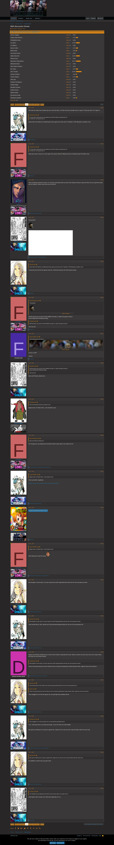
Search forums (19, 21)
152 (27, 104)
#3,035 (101, 615)
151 (23, 104)
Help (100, 835)
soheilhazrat (19, 285)
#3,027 (101, 333)
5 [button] (68, 61)
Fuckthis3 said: (33, 321)
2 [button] (68, 37)
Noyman (19, 132)
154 (33, 104)
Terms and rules (86, 835)
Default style (14, 835)
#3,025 (101, 261)
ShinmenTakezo (19, 241)
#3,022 (101, 143)
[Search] (100, 18)
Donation (20, 18)
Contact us (79, 835)
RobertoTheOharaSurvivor (19, 531)
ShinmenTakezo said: (35, 300)
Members (37, 18)
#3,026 (101, 297)
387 (38, 104)
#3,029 (101, 399)
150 (20, 104)
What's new (29, 18)
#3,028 (101, 363)
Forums (13, 18)
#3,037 (101, 680)
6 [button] (68, 71)
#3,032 (101, 507)
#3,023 (101, 179)
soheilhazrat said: (34, 115)
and (36, 213)
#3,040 (101, 788)
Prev (12, 104)
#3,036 (101, 652)
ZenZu (19, 204)
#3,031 (101, 471)
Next (42, 104)
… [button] (17, 104)
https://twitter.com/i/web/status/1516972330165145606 (44, 483)
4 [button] (68, 42)
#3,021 (101, 107)
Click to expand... (66, 313)
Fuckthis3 (19, 168)
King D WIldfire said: (34, 336)
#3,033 (101, 543)
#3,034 (101, 579)
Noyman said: (33, 264)
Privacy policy (95, 835)
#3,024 (101, 217)
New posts (12, 21)
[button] (24, 18)
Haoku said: (32, 689)
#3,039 (101, 752)
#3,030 (101, 435)
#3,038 (101, 716)
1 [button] (68, 50)
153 (30, 104)
